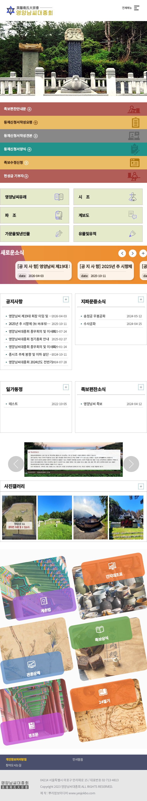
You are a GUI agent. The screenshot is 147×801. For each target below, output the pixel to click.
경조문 (31, 732)
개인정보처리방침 (16, 759)
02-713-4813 (110, 780)
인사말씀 (78, 759)
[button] (131, 464)
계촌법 (42, 609)
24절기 (106, 705)
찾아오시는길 (13, 765)
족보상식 (104, 642)
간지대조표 (115, 580)
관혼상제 (31, 671)
